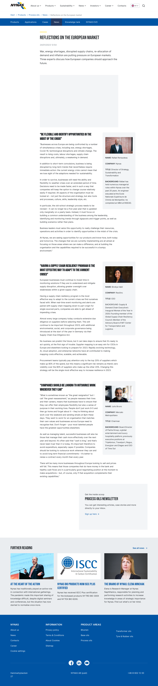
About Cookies (53, 640)
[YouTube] (86, 662)
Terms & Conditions (55, 635)
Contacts (122, 5)
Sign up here (91, 514)
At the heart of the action (25, 584)
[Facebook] (71, 662)
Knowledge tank (72, 22)
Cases (45, 22)
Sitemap (49, 646)
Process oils (86, 640)
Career (108, 5)
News (81, 5)
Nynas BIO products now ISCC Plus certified (76, 586)
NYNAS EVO (92, 22)
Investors (94, 5)
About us (35, 5)
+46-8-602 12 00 (136, 673)
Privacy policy (52, 630)
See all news (139, 548)
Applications (30, 22)
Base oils (85, 635)
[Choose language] (135, 6)
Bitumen (84, 630)
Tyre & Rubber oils (124, 636)
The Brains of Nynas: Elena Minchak (124, 584)
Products (49, 5)
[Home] (18, 5)
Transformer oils (123, 631)
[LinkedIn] (79, 662)
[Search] (143, 5)
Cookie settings (17, 651)
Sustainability (66, 5)
